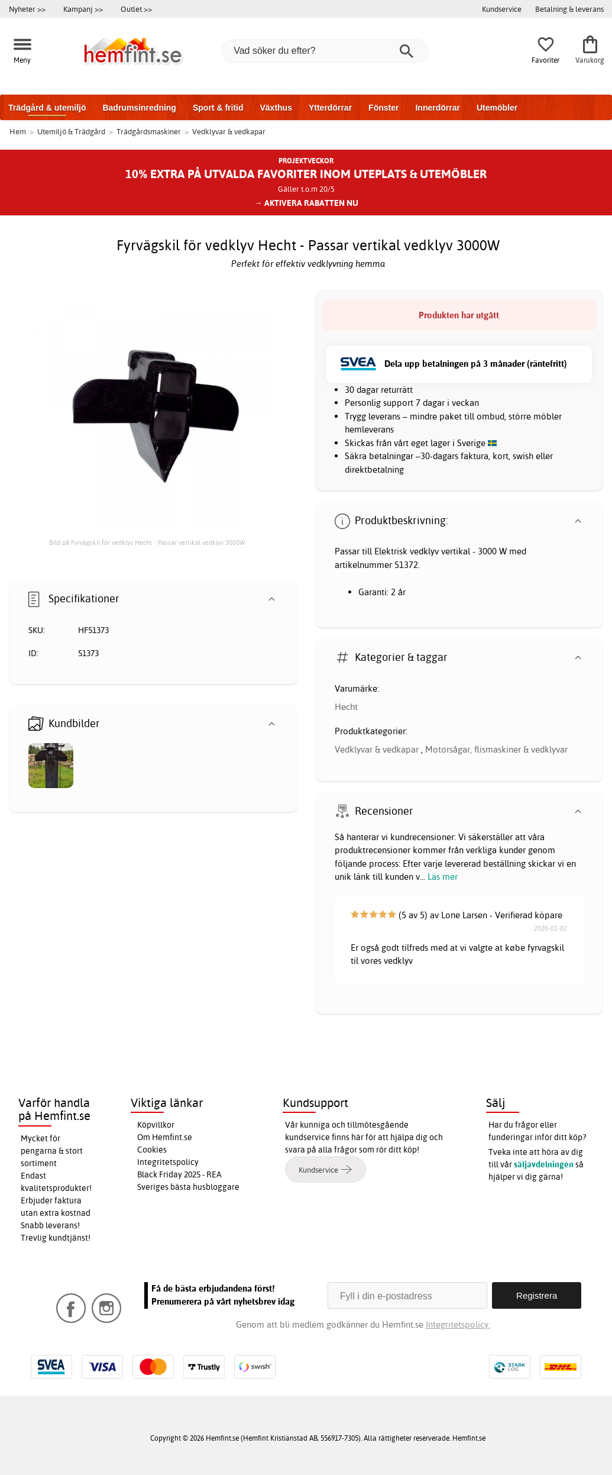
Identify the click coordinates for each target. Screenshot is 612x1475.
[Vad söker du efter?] (325, 51)
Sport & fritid (218, 107)
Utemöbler (497, 107)
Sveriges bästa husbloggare (188, 1187)
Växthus (276, 107)
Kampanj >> (83, 9)
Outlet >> (136, 9)
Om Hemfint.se (164, 1137)
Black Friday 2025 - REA (179, 1174)
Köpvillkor (155, 1124)
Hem (17, 131)
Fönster (383, 107)
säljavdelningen (544, 1164)
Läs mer (443, 876)
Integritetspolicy (168, 1162)
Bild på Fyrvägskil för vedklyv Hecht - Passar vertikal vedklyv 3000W (147, 542)
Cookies (152, 1149)
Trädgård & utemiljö (47, 107)
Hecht (346, 706)
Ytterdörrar (330, 107)
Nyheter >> (27, 9)
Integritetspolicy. (458, 1324)
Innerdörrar (437, 107)
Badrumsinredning (139, 107)
